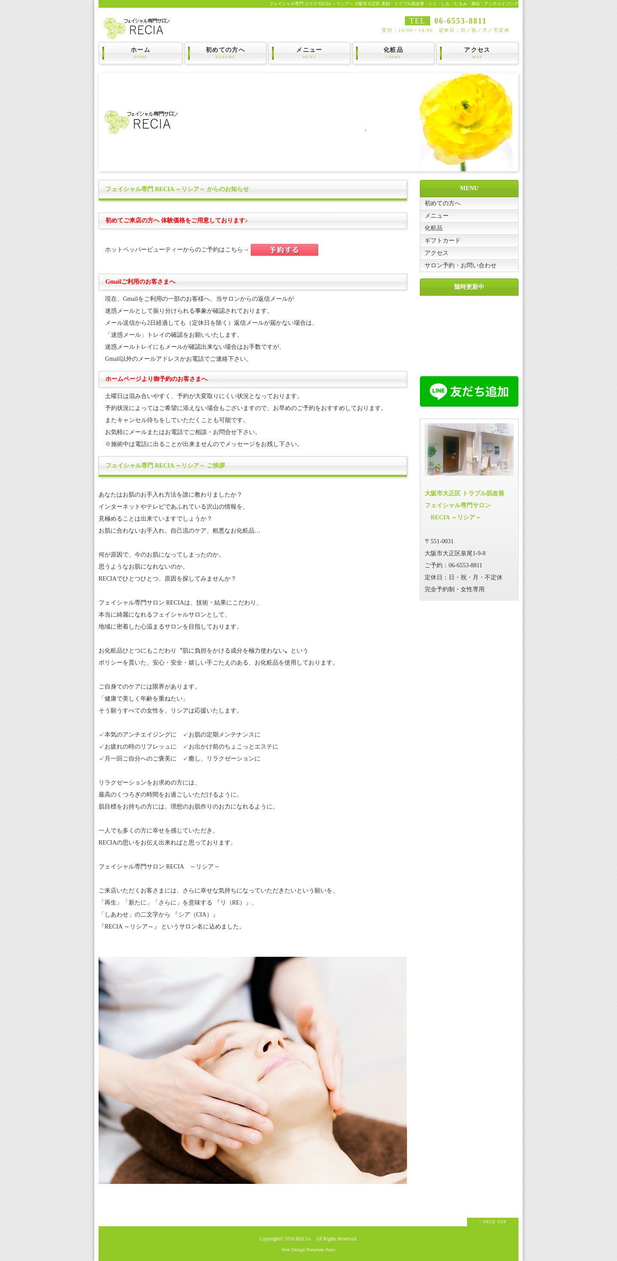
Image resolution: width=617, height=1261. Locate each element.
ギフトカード (443, 240)
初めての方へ (225, 53)
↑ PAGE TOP (492, 1221)
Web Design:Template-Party (309, 1249)
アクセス (477, 53)
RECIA (303, 1239)
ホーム (140, 53)
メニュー (309, 53)
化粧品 (393, 53)
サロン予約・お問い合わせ (461, 265)
